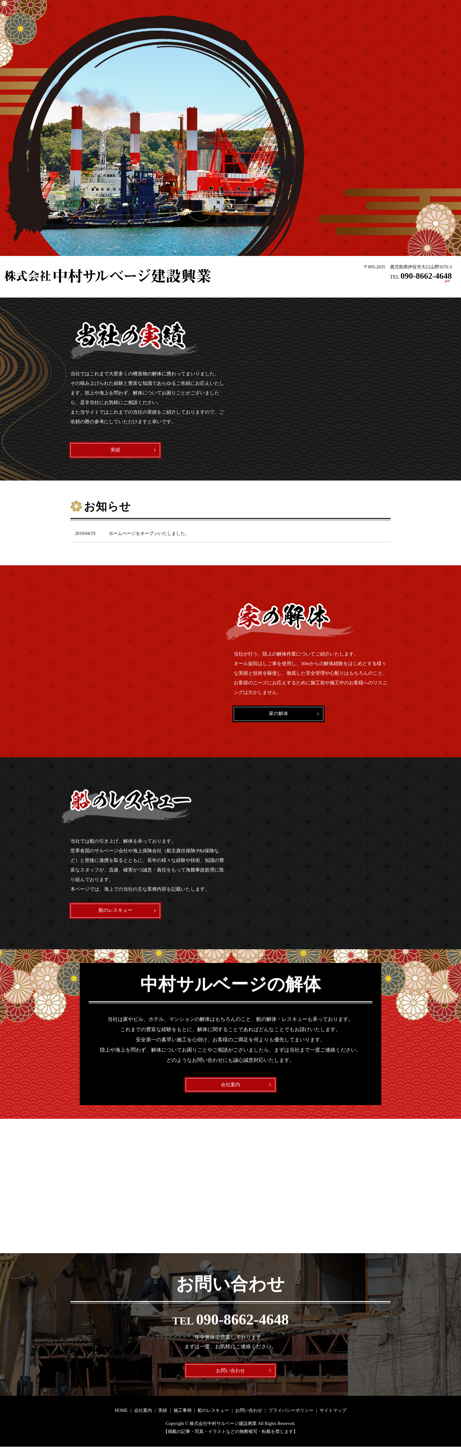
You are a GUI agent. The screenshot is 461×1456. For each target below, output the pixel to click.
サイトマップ (332, 1419)
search (447, 289)
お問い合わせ (420, 288)
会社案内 (303, 288)
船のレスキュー (382, 288)
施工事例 (348, 288)
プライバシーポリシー (291, 1419)
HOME (278, 288)
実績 (325, 288)
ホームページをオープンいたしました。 (149, 536)
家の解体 (278, 717)
